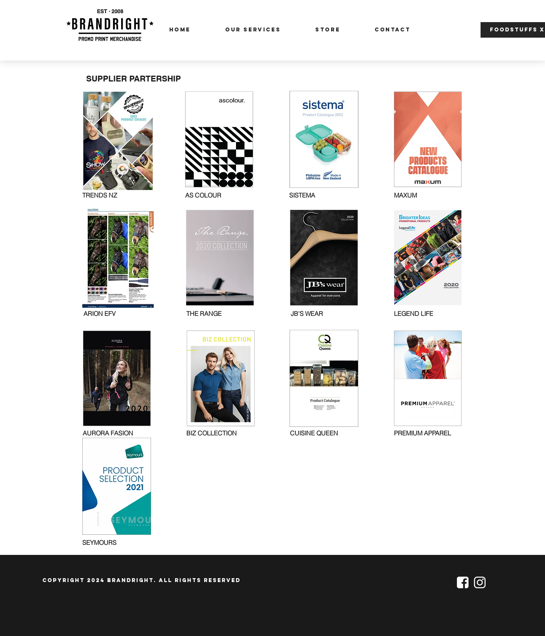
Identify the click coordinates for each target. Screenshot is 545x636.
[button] (456, 28)
